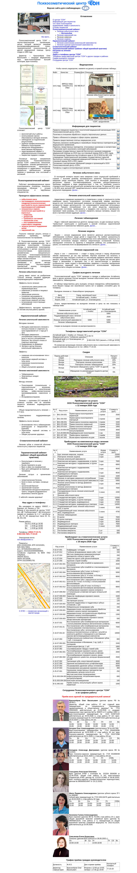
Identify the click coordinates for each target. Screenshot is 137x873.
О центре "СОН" (59, 20)
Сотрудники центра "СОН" (63, 60)
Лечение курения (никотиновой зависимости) (75, 45)
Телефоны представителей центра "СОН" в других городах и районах (80, 56)
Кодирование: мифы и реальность (66, 25)
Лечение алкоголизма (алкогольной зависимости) (76, 43)
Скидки (55, 52)
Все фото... (46, 37)
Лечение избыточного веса (67, 31)
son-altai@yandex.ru (25, 539)
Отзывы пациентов (60, 27)
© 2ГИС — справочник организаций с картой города (34, 612)
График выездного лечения (63, 58)
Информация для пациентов (64, 22)
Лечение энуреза (64, 39)
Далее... (75, 190)
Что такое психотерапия (62, 24)
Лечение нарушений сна (66, 35)
